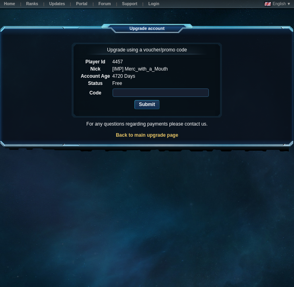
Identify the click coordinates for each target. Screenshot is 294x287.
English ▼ (277, 4)
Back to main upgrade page (147, 135)
